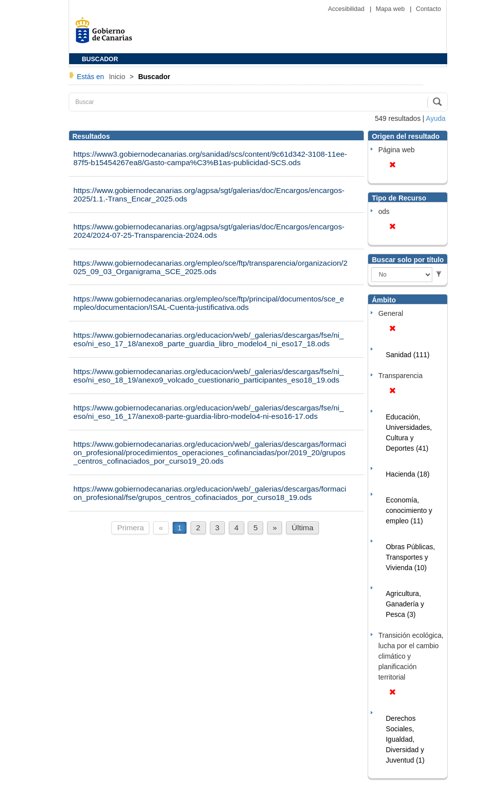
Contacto (428, 8)
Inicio (118, 77)
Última (302, 527)
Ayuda (435, 118)
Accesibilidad (347, 8)
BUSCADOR (100, 59)
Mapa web (391, 8)
